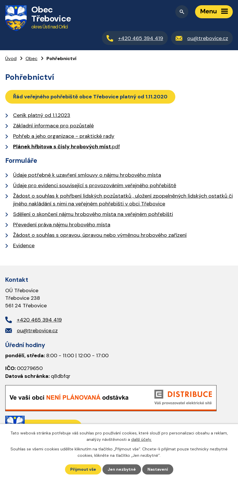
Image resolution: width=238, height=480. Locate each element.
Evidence (24, 245)
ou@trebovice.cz (37, 330)
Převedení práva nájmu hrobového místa (61, 224)
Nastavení (157, 469)
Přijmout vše (83, 469)
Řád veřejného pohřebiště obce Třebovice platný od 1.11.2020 (90, 96)
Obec (31, 58)
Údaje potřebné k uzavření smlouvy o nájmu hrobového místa (87, 175)
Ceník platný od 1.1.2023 (41, 115)
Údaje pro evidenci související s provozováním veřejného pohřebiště (94, 185)
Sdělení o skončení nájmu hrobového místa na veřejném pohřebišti (93, 214)
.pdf (66, 146)
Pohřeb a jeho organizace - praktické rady (63, 136)
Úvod (11, 58)
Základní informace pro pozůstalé (53, 125)
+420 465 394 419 (39, 319)
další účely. (141, 439)
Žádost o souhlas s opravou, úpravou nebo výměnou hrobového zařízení (100, 235)
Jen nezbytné (122, 469)
